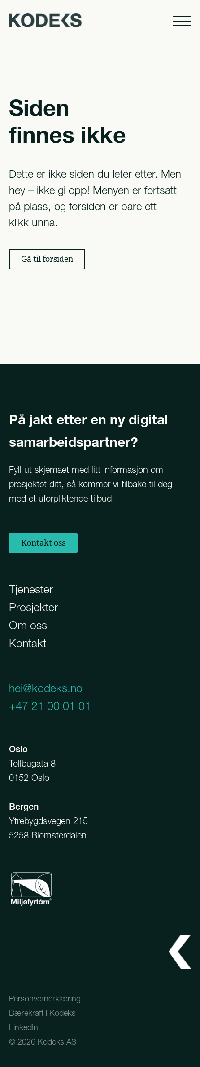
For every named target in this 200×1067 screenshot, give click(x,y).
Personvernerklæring (45, 998)
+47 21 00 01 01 (50, 706)
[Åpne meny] (181, 20)
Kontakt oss (43, 543)
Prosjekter (33, 607)
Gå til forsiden (47, 259)
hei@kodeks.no (46, 688)
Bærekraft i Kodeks (42, 1013)
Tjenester (31, 589)
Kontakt (27, 643)
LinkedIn (23, 1027)
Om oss (28, 625)
